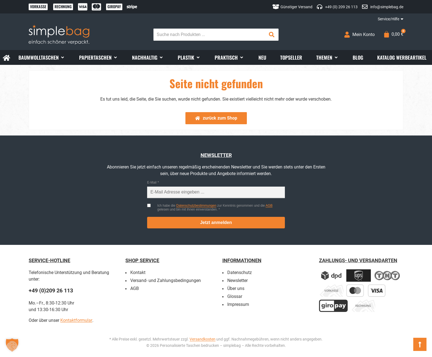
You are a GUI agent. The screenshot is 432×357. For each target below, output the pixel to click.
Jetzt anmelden (216, 222)
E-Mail (151, 182)
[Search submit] (272, 34)
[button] (42, 57)
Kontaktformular (76, 320)
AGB (269, 205)
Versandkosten (202, 339)
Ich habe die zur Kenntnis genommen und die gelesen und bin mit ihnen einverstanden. (214, 207)
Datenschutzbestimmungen (196, 205)
